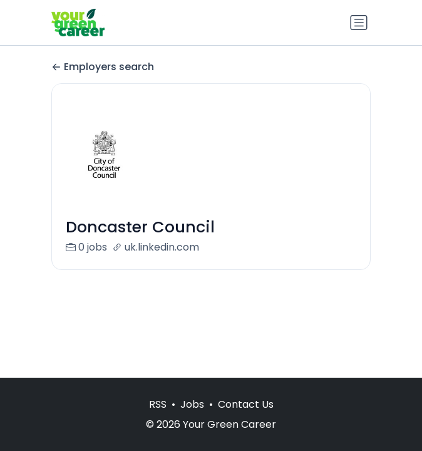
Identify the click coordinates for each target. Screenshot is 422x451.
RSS (158, 404)
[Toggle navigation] (359, 22)
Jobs (192, 404)
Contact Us (246, 404)
